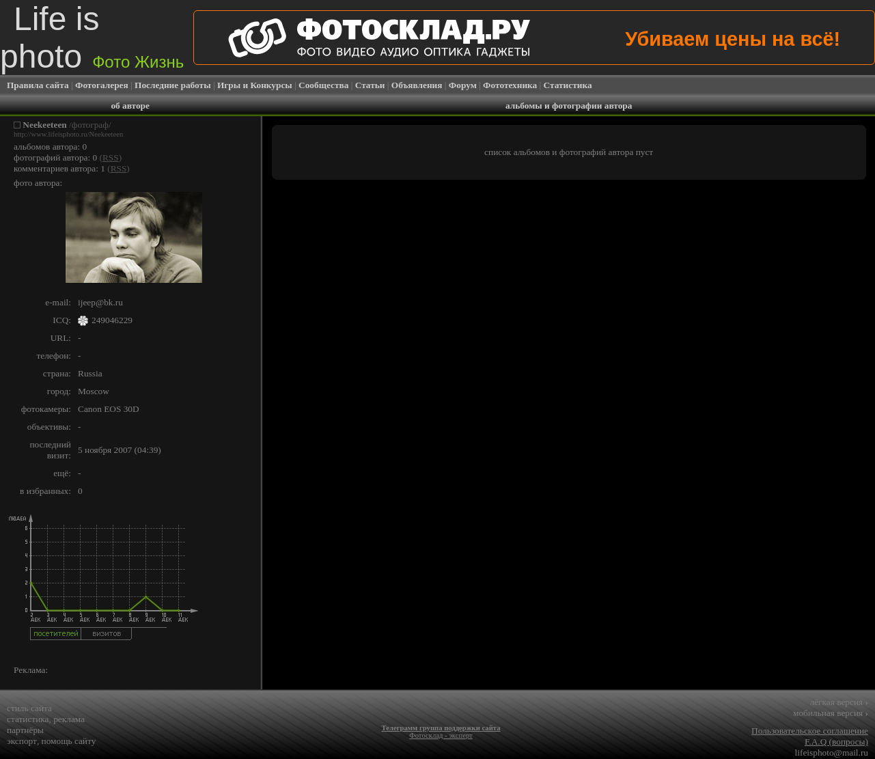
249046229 (112, 320)
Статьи (370, 85)
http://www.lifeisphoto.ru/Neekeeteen (68, 134)
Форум (463, 85)
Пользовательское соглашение (809, 731)
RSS (110, 157)
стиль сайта (29, 708)
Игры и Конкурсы (254, 85)
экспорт (22, 741)
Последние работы (173, 85)
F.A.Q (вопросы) (836, 741)
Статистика (568, 85)
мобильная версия (830, 713)
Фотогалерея (101, 85)
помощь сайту (69, 741)
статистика (28, 719)
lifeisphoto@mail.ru (831, 752)
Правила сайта (38, 85)
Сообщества (323, 85)
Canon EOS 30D (108, 409)
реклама (69, 719)
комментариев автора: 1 (59, 168)
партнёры (25, 730)
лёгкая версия (839, 702)
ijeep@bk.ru (100, 302)
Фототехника (510, 85)
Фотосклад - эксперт (440, 735)
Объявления (417, 85)
